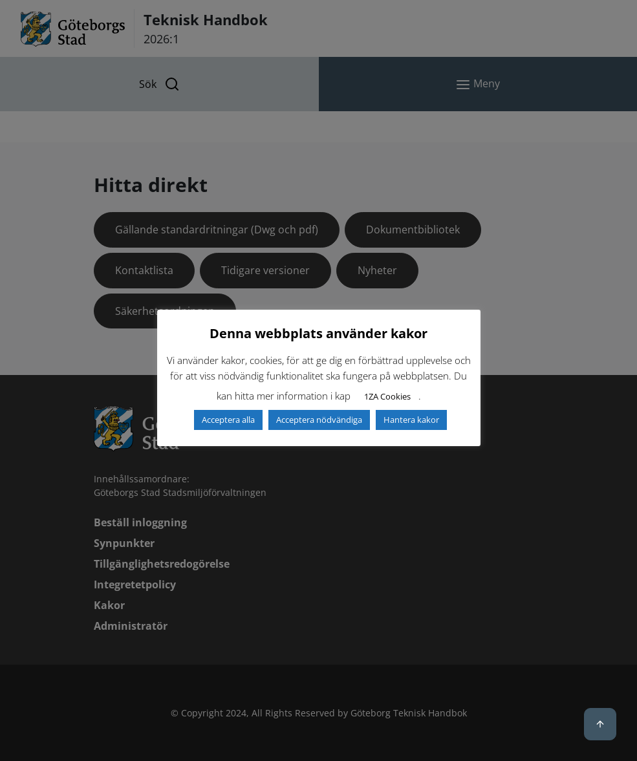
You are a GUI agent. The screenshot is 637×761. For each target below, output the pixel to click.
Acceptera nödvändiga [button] (319, 419)
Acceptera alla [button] (228, 419)
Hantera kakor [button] (411, 419)
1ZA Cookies (387, 396)
